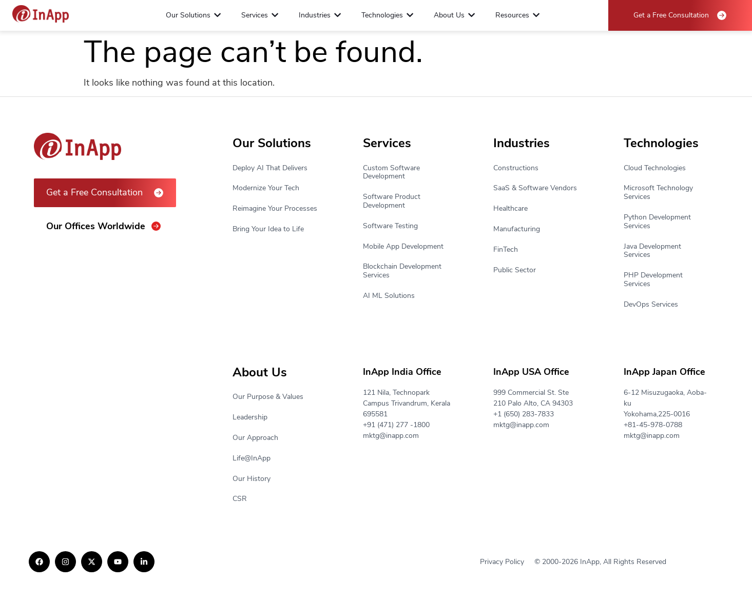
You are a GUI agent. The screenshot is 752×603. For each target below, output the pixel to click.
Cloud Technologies (655, 168)
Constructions (515, 168)
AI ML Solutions (389, 296)
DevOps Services (651, 304)
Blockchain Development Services (402, 271)
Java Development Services (652, 251)
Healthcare (510, 209)
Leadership (250, 417)
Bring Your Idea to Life (268, 229)
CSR (240, 499)
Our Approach (255, 438)
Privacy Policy (502, 562)
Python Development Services (657, 222)
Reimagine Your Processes (275, 209)
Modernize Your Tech (266, 188)
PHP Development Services (653, 280)
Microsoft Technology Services (658, 193)
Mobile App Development (403, 247)
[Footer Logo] (40, 14)
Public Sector (514, 270)
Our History (252, 479)
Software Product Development (391, 201)
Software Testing (390, 226)
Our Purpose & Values (268, 397)
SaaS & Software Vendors (535, 188)
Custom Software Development (391, 173)
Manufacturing (516, 229)
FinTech (505, 250)
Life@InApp (252, 458)
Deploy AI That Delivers (270, 168)
